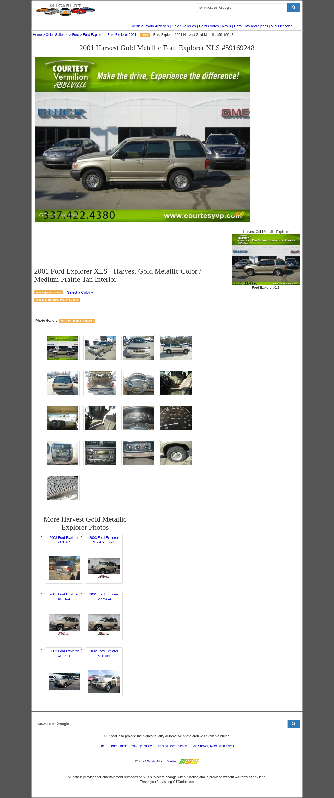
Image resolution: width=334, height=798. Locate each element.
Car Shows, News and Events (214, 746)
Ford (75, 35)
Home (37, 35)
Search (183, 746)
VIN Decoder (281, 26)
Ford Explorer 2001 (121, 35)
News (226, 26)
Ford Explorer (93, 35)
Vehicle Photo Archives (150, 26)
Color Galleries (184, 26)
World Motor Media (161, 761)
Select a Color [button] (80, 292)
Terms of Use (165, 746)
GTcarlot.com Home (113, 746)
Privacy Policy (141, 746)
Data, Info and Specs (251, 26)
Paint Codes (209, 26)
